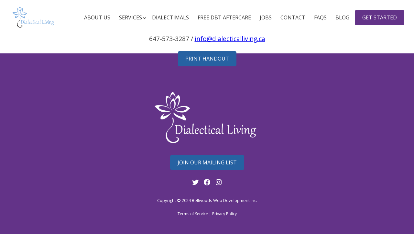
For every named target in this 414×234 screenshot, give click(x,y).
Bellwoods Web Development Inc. (224, 200)
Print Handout (207, 58)
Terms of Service (193, 214)
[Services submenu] (131, 17)
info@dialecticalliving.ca (230, 38)
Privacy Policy (224, 214)
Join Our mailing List (207, 162)
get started (379, 17)
